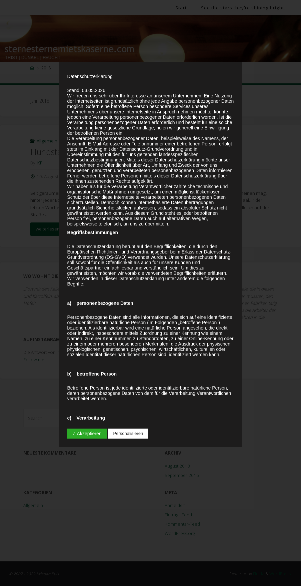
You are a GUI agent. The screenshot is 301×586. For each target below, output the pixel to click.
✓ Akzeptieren (87, 433)
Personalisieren (128, 433)
